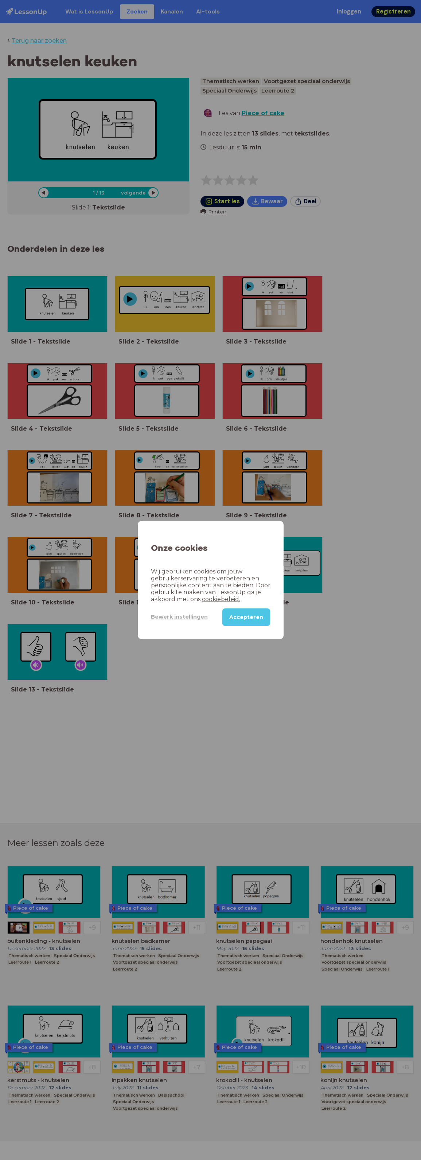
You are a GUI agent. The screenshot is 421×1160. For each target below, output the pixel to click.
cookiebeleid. (221, 599)
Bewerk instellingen (179, 617)
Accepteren (246, 617)
